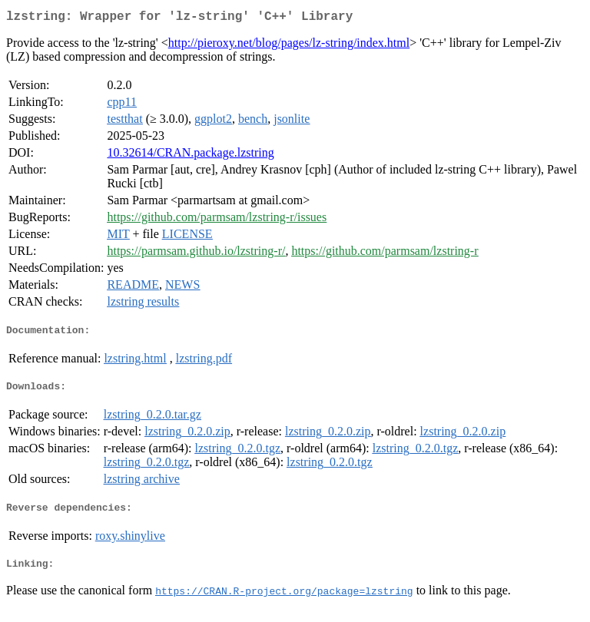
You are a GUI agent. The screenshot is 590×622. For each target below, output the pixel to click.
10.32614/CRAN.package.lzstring (190, 155)
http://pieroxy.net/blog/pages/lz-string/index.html (288, 45)
